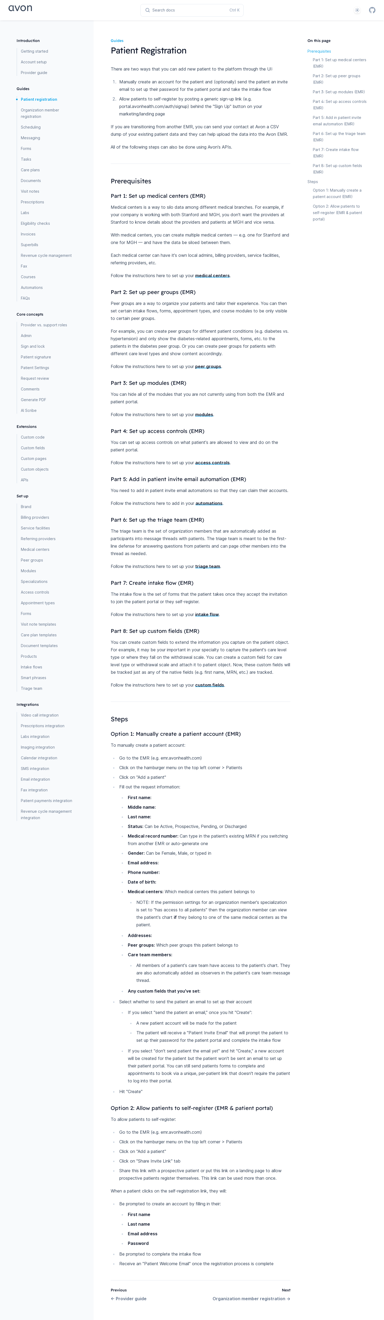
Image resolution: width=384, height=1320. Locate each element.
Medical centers (35, 549)
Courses (28, 276)
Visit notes (30, 191)
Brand (26, 506)
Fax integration (34, 790)
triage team (207, 566)
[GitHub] (372, 10)
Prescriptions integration (42, 725)
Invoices (28, 234)
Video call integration (40, 715)
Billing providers (35, 517)
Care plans (30, 170)
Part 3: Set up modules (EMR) (339, 92)
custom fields (209, 685)
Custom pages (34, 458)
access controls (212, 462)
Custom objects (35, 469)
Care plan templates (39, 635)
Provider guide (34, 72)
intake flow (207, 614)
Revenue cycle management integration (46, 814)
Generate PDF (33, 399)
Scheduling (31, 127)
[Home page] (39, 10)
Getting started (34, 51)
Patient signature (36, 357)
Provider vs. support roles (44, 325)
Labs (25, 212)
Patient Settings (35, 367)
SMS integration (35, 768)
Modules (28, 570)
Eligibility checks (35, 223)
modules (204, 414)
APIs (24, 480)
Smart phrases (33, 677)
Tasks (26, 159)
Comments (30, 389)
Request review (35, 378)
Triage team (31, 688)
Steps (313, 181)
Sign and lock (33, 346)
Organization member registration (40, 113)
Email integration (35, 779)
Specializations (34, 581)
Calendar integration (39, 758)
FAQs (25, 298)
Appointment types (38, 603)
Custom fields (33, 448)
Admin (26, 335)
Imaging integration (38, 747)
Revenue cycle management (46, 255)
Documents (31, 180)
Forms (26, 148)
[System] (357, 10)
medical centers (212, 275)
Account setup (34, 62)
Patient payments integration (46, 800)
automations (208, 503)
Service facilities (35, 528)
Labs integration (35, 736)
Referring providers (38, 538)
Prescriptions (32, 202)
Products (29, 656)
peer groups (208, 366)
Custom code (33, 437)
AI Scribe (29, 410)
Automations (32, 287)
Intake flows (31, 667)
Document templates (39, 645)
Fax (24, 266)
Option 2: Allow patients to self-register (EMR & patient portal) (337, 212)
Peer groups (32, 560)
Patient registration (39, 99)
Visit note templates (38, 624)
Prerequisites (319, 51)
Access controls (35, 592)
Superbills (29, 244)
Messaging (30, 138)
